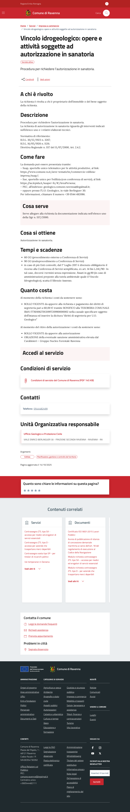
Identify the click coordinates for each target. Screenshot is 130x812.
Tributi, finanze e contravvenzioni (74, 716)
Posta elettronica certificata (51, 763)
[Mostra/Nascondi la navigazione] (3, 12)
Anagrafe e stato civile (51, 699)
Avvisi (92, 696)
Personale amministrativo (27, 712)
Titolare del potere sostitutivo (75, 763)
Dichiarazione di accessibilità (74, 780)
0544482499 (41, 409)
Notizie (93, 687)
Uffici (22, 696)
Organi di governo (28, 687)
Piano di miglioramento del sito (75, 791)
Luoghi (93, 715)
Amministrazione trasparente (74, 749)
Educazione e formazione (50, 730)
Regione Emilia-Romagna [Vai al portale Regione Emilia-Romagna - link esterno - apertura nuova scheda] (30, 3)
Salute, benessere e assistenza (76, 707)
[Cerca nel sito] (106, 13)
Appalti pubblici (50, 705)
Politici (23, 705)
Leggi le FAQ (49, 747)
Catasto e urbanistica (53, 714)
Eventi (93, 719)
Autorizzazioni (50, 709)
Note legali (72, 773)
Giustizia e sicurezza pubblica (76, 690)
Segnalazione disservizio (50, 754)
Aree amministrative (29, 692)
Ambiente (48, 692)
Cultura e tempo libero (51, 721)
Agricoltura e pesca (52, 687)
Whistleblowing (74, 756)
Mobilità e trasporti (75, 701)
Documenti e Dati (28, 718)
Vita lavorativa (73, 727)
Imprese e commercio (76, 696)
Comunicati (95, 692)
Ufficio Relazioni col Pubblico (29, 768)
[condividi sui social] (27, 79)
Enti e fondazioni (28, 701)
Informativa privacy (75, 769)
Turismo (70, 723)
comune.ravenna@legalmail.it (34, 776)
